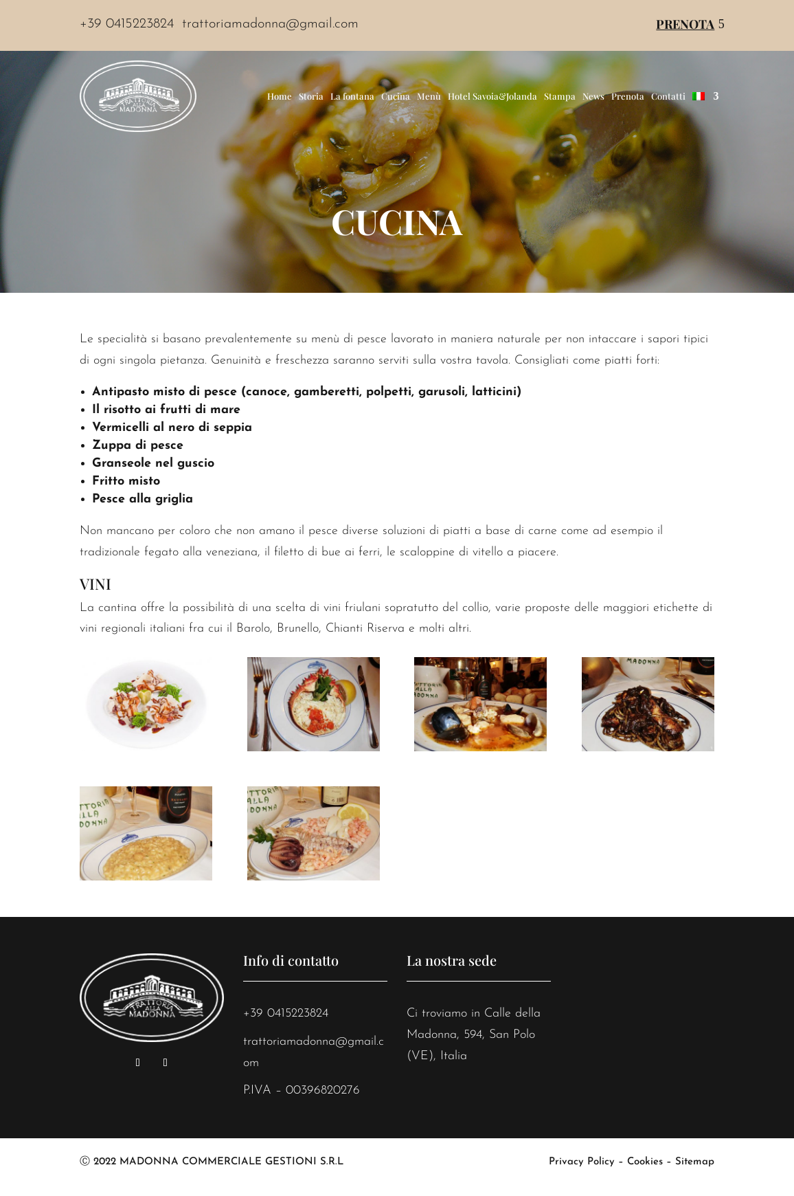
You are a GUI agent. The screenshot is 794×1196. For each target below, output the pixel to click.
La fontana (352, 96)
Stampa (560, 96)
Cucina (395, 96)
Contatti (668, 96)
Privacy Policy (582, 1162)
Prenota (685, 24)
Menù (429, 96)
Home (279, 96)
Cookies (645, 1162)
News (593, 96)
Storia (311, 96)
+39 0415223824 (285, 1013)
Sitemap (694, 1162)
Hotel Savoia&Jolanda (492, 96)
